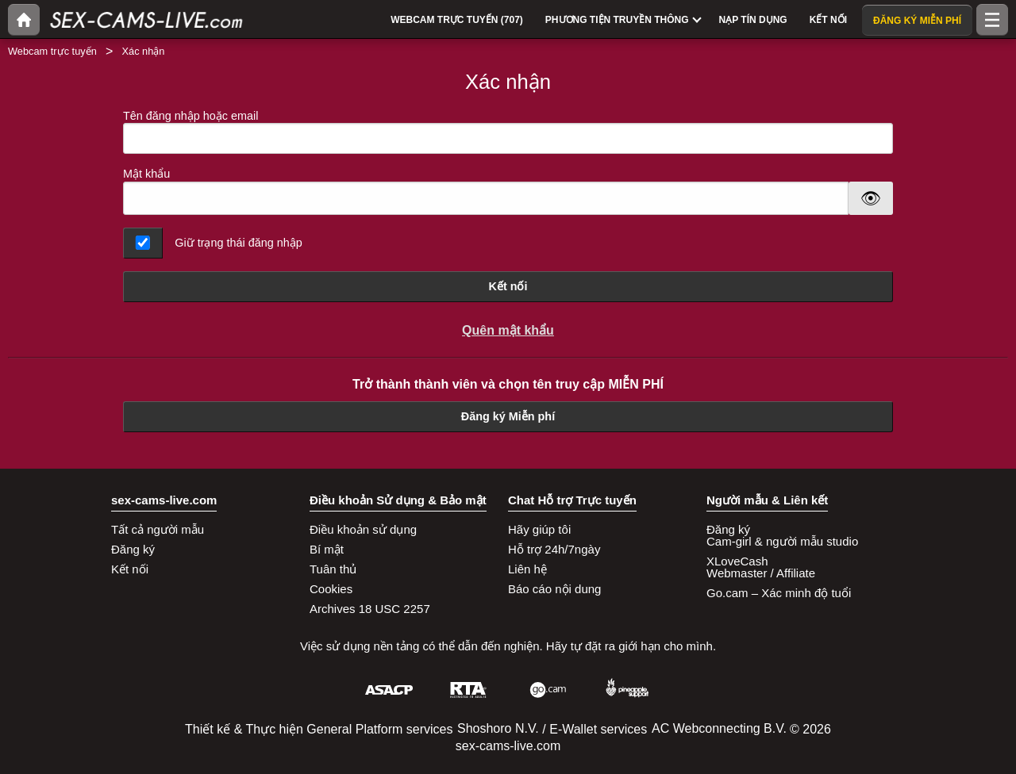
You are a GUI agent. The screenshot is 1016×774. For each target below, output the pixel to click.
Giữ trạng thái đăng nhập (238, 242)
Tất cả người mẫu (157, 529)
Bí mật (327, 549)
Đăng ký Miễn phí (508, 416)
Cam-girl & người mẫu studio (782, 541)
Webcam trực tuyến (52, 51)
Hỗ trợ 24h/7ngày (554, 549)
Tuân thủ (333, 569)
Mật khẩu (146, 173)
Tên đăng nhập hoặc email (508, 132)
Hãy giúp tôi (539, 529)
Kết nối (508, 286)
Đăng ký (133, 549)
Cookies (331, 589)
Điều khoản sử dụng (363, 529)
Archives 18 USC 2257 (370, 608)
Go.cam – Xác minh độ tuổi (778, 593)
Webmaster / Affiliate (760, 573)
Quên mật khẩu (508, 330)
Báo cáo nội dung (554, 589)
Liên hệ (527, 569)
